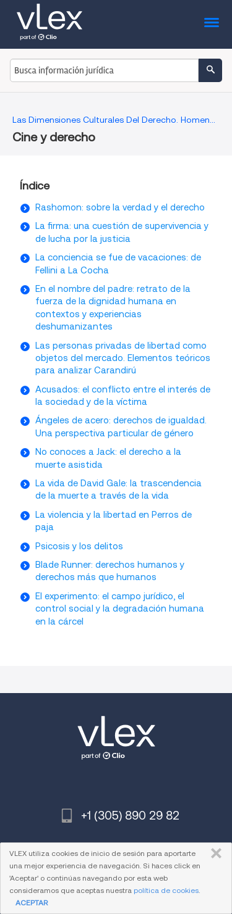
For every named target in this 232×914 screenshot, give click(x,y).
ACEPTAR (31, 903)
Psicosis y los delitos (79, 546)
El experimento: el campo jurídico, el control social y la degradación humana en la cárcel (119, 608)
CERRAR (213, 853)
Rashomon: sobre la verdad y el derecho (120, 207)
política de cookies (166, 890)
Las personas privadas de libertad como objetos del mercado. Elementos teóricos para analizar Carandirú (122, 358)
